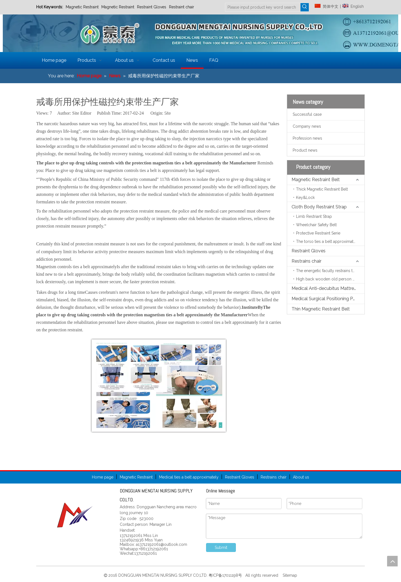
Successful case (307, 114)
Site (167, 113)
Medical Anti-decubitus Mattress (325, 288)
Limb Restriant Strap (314, 216)
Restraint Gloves (151, 7)
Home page (102, 477)
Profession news (307, 138)
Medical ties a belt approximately (189, 477)
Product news (305, 150)
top (392, 561)
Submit (221, 547)
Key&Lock (305, 197)
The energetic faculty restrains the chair (330, 270)
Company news (307, 126)
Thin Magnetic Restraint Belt (321, 309)
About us (301, 477)
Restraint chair (181, 7)
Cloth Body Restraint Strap (319, 206)
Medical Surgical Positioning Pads (326, 298)
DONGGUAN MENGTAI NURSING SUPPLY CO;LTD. (163, 575)
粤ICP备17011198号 (226, 575)
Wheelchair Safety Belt (316, 225)
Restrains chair (306, 261)
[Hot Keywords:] (304, 7)
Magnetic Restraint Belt (316, 179)
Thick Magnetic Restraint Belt (322, 189)
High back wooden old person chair (328, 279)
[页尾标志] (75, 514)
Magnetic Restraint (82, 7)
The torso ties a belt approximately (327, 241)
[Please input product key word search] (262, 7)
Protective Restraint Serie (318, 233)
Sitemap (289, 575)
